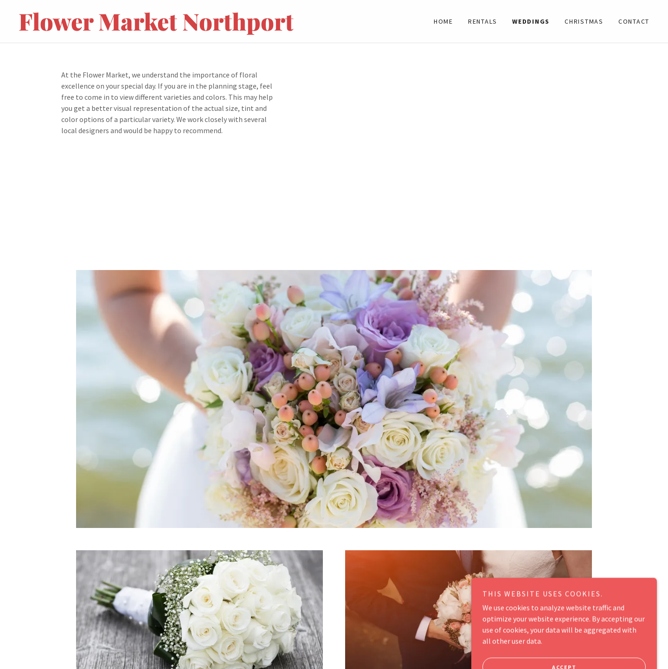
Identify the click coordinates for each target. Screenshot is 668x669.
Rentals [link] (482, 21)
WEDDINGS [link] (531, 21)
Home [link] (443, 21)
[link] (176, 27)
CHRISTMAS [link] (584, 21)
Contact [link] (633, 21)
